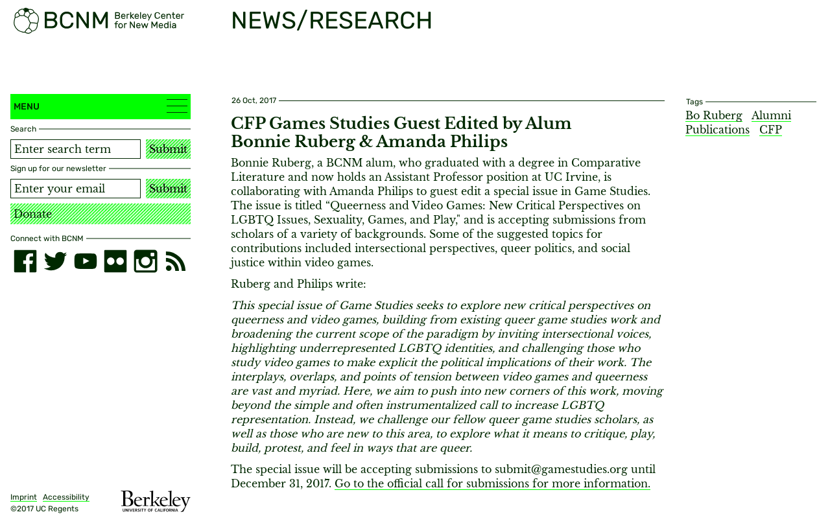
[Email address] (75, 188)
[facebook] (25, 261)
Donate (33, 213)
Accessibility (66, 497)
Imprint (23, 497)
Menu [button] (100, 106)
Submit (168, 149)
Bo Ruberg (713, 115)
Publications (717, 129)
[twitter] (55, 261)
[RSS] (176, 261)
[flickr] (115, 261)
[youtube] (86, 261)
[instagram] (145, 261)
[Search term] (75, 149)
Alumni (771, 115)
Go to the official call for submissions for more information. (492, 483)
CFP (770, 129)
